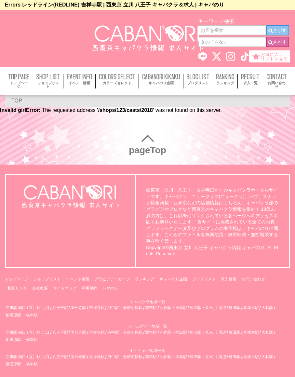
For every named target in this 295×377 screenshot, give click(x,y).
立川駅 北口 (39, 308)
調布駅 (151, 308)
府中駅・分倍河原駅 (124, 308)
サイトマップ (64, 288)
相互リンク (17, 288)
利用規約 (89, 288)
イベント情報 (77, 279)
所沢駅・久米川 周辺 (208, 308)
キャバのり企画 (173, 279)
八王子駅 (60, 308)
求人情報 (228, 279)
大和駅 (267, 308)
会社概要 (40, 288)
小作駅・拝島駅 (173, 308)
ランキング (144, 279)
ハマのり (110, 288)
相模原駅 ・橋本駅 (22, 315)
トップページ (16, 279)
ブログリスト (204, 279)
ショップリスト (47, 279)
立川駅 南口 (16, 308)
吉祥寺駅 (97, 308)
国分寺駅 (78, 308)
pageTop (147, 150)
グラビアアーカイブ (112, 279)
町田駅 (234, 308)
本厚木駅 (251, 308)
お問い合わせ (253, 279)
